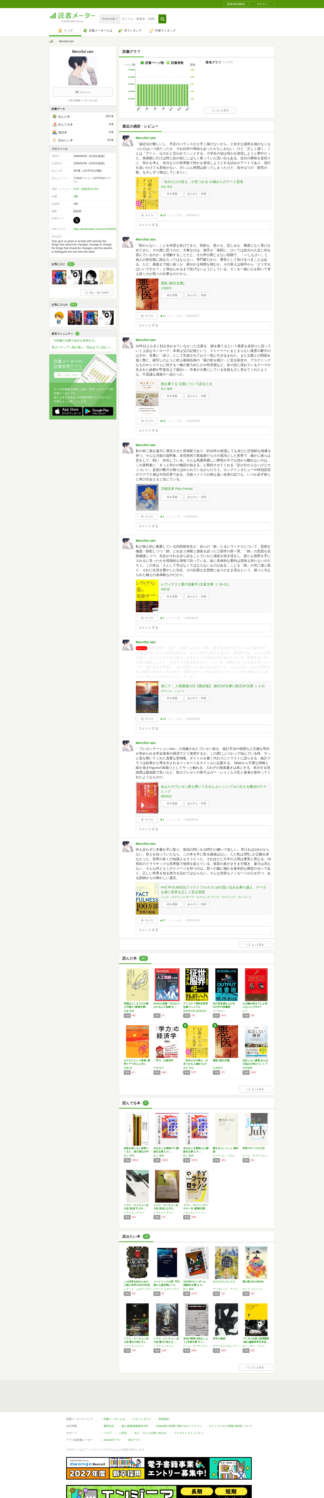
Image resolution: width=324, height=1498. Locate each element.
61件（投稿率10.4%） (86, 189)
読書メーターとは (114, 1419)
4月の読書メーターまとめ (82, 100)
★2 (162, 618)
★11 (163, 315)
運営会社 (109, 1426)
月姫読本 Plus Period (177, 488)
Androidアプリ (112, 1440)
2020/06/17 (193, 215)
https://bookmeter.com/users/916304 (95, 229)
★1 (162, 516)
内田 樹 (165, 589)
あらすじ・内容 (196, 193)
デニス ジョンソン (253, 1289)
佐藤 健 (128, 1067)
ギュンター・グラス (254, 1346)
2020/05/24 (193, 920)
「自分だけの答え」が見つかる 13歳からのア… (195, 1063)
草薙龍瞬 (247, 1067)
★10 (163, 215)
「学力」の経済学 (163, 1060)
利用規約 (163, 1419)
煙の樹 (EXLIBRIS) (253, 1281)
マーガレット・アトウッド (226, 1289)
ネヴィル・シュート (173, 691)
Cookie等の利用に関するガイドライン (179, 1426)
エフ (245, 1011)
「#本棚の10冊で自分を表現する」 (74, 340)
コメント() (174, 215)
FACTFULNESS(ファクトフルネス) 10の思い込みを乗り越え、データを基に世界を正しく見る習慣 (213, 889)
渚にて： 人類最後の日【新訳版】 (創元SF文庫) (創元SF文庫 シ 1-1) (213, 686)
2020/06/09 (193, 421)
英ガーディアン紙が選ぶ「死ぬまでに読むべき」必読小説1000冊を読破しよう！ (84, 347)
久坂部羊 (166, 288)
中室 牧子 (158, 1067)
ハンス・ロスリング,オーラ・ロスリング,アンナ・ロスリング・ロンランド (206, 897)
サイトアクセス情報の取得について (230, 1426)
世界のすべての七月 (254, 1148)
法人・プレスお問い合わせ (150, 1433)
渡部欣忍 (166, 796)
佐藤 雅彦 (129, 1011)
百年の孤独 (219, 1338)
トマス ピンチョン (134, 1212)
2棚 (75, 196)
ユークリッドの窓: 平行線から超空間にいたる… (166, 1285)
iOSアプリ (134, 1440)
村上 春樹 (166, 388)
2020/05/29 (191, 618)
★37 (163, 920)
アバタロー (219, 1011)
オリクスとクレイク (224, 1281)
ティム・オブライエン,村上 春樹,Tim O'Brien (256, 1155)
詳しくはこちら (67, 374)
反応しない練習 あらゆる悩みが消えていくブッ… (255, 1063)
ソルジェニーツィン (194, 1212)
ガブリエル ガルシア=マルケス (226, 1346)
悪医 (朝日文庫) (172, 283)
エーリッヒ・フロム (224, 1155)
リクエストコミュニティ (188, 1433)
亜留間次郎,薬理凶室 (194, 1011)
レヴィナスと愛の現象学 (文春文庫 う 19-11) (195, 584)
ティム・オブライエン (195, 1346)
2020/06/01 (191, 516)
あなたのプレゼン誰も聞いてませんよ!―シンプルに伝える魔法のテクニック (213, 789)
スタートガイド (141, 1419)
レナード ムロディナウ (166, 1289)
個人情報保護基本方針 (135, 1426)
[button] (162, 18)
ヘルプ (108, 1433)
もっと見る (220, 110)
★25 (163, 421)
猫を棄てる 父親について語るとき (186, 384)
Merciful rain (146, 138)
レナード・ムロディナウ (137, 1289)
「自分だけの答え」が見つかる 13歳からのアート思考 (202, 182)
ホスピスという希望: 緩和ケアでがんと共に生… (137, 1063)
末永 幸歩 (166, 186)
